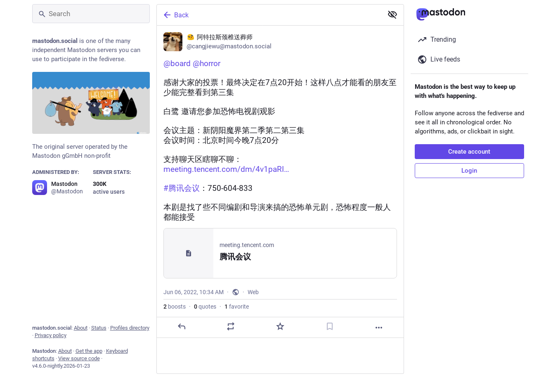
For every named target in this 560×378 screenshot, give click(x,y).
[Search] (91, 13)
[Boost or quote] (231, 326)
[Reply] (181, 326)
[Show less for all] (392, 14)
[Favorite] (280, 326)
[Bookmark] (329, 326)
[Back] (269, 15)
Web (253, 292)
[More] (379, 328)
